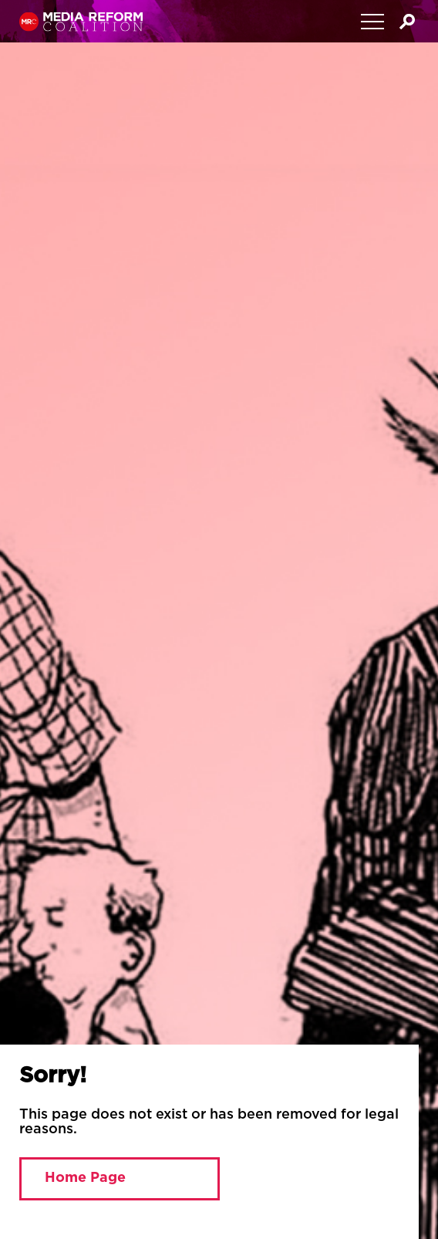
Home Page (85, 1178)
